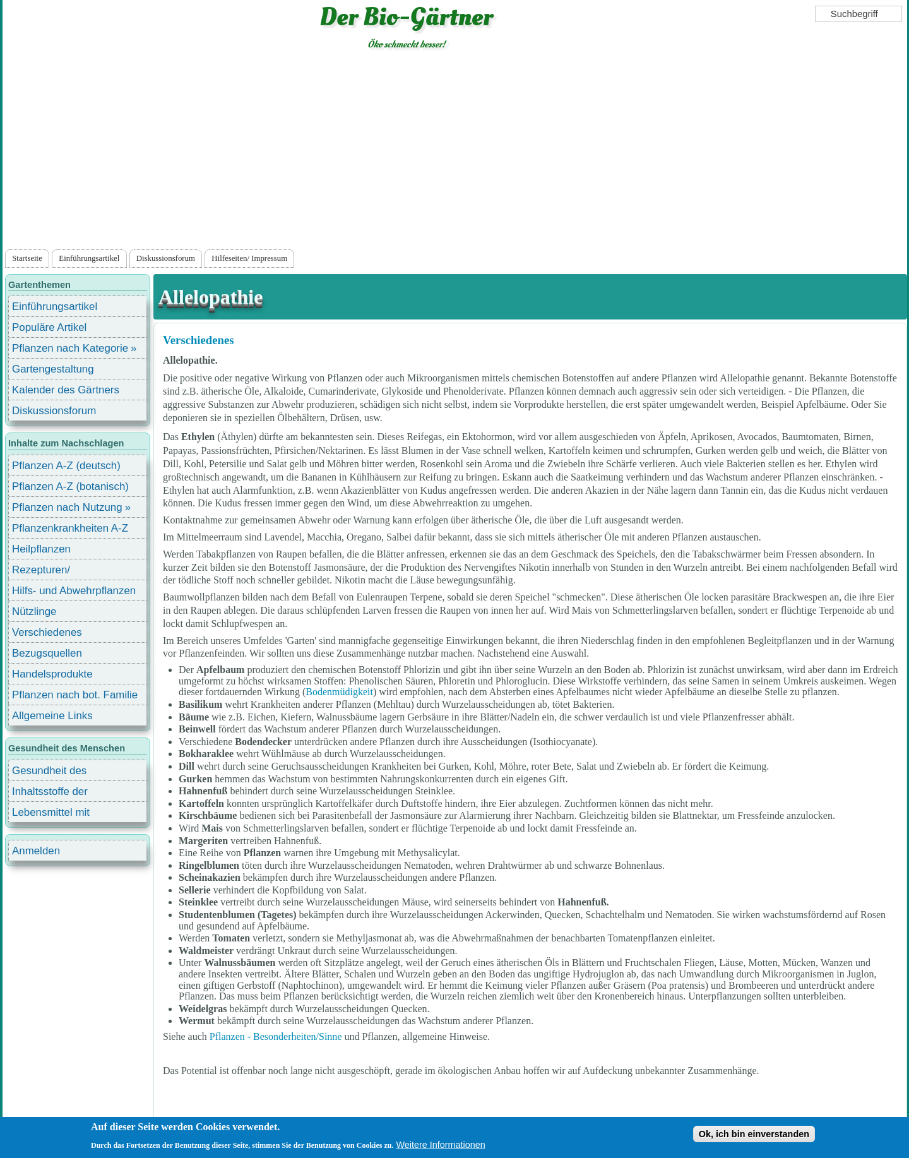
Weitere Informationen (440, 1148)
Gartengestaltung (53, 369)
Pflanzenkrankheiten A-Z (70, 528)
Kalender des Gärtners (65, 390)
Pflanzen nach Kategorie (70, 348)
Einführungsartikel (89, 258)
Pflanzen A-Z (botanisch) (70, 486)
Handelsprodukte (52, 674)
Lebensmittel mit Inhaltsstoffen (51, 814)
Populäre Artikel (49, 327)
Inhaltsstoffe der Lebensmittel (50, 793)
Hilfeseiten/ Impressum (249, 258)
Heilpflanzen (41, 549)
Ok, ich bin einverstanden (754, 1138)
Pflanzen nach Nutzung (67, 507)
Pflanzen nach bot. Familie (75, 695)
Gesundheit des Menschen (49, 772)
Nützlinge (34, 612)
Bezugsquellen (47, 653)
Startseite (27, 258)
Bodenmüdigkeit (339, 691)
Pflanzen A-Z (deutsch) (66, 466)
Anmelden (36, 851)
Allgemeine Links (52, 716)
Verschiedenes (198, 340)
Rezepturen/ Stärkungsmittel (48, 572)
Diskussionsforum (165, 258)
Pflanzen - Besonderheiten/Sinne (276, 1036)
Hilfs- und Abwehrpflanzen (74, 591)
